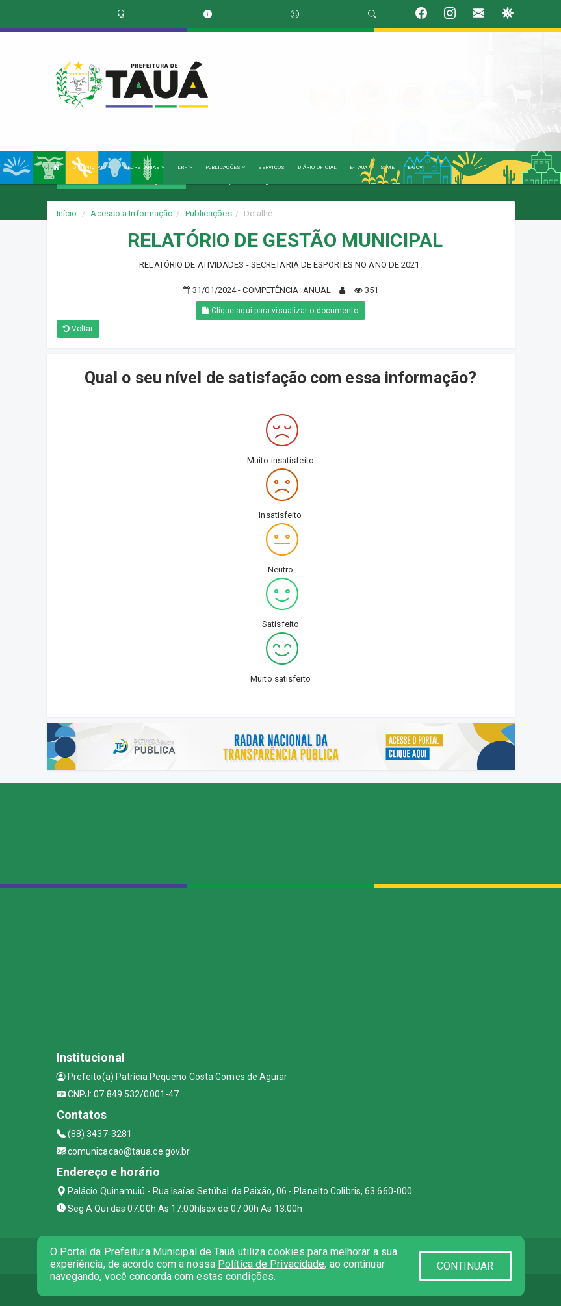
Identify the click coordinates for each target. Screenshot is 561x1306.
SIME (387, 167)
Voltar (78, 328)
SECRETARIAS (144, 167)
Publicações (208, 213)
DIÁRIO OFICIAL (317, 167)
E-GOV (415, 167)
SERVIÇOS (271, 167)
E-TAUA (358, 167)
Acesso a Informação (131, 213)
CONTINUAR (465, 1266)
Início (67, 213)
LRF (184, 167)
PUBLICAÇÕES (225, 167)
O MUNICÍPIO (92, 167)
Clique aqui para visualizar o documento (280, 310)
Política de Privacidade (271, 1264)
